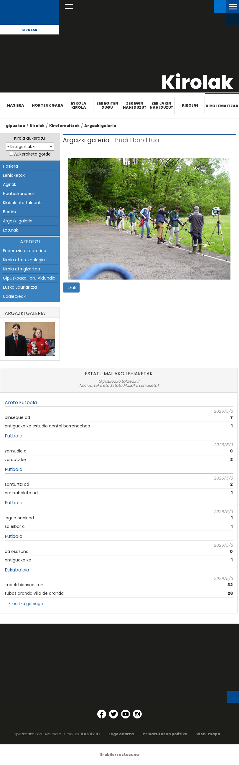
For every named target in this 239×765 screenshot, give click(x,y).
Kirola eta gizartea (21, 269)
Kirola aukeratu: (30, 138)
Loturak (10, 230)
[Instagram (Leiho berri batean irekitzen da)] (137, 714)
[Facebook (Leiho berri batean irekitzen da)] (101, 714)
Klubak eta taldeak (22, 203)
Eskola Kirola (78, 105)
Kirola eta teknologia (24, 260)
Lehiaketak (14, 175)
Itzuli (71, 287)
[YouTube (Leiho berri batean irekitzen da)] (125, 714)
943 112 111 (90, 733)
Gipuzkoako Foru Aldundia (29, 278)
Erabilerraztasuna (119, 754)
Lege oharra (121, 733)
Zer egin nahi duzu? (134, 105)
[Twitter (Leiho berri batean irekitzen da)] (113, 714)
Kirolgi (190, 105)
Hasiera (15, 105)
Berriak (10, 212)
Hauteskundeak (19, 193)
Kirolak (29, 29)
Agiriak (9, 184)
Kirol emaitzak (222, 105)
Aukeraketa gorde (32, 154)
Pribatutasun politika (165, 733)
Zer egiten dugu (107, 105)
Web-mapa (208, 733)
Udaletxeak (14, 296)
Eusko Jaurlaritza (20, 287)
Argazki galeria (100, 125)
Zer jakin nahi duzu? (161, 105)
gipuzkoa (15, 125)
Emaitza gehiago (26, 604)
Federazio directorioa (24, 251)
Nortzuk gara (47, 105)
